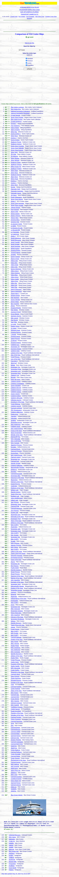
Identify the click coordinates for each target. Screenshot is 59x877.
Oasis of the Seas (16, 559)
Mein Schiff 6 (15, 539)
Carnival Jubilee (15, 731)
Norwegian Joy (15, 346)
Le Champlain (15, 232)
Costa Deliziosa (15, 404)
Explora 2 (13, 181)
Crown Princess (15, 660)
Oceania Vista (15, 222)
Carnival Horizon (16, 735)
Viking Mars (14, 275)
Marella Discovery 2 (17, 654)
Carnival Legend (16, 457)
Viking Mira (14, 263)
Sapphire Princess (16, 445)
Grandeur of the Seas (17, 715)
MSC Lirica (14, 774)
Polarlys (11, 870)
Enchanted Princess (17, 557)
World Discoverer (16, 240)
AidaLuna (13, 787)
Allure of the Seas (16, 521)
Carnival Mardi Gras (17, 744)
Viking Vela (14, 267)
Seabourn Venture (16, 144)
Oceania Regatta (16, 308)
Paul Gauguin (15, 209)
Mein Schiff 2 (15, 631)
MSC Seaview (15, 701)
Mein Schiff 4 (15, 525)
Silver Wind (14, 185)
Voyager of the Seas (17, 682)
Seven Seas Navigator (17, 203)
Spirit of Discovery (16, 289)
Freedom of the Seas (17, 713)
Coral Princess (15, 357)
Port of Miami (22, 16)
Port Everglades (30, 16)
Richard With (12, 861)
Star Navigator (15, 297)
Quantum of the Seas (17, 664)
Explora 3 (13, 138)
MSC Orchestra (15, 652)
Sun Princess (15, 510)
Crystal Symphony (16, 121)
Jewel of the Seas (16, 494)
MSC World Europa (16, 455)
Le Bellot (13, 226)
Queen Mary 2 (15, 293)
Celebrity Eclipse (16, 396)
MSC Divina (14, 547)
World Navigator (15, 246)
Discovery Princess (16, 555)
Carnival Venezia (16, 785)
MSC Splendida (15, 439)
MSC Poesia (14, 641)
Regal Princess (15, 572)
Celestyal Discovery (15, 835)
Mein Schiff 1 (15, 635)
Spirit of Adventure (16, 291)
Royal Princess (15, 574)
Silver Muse (14, 177)
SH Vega (13, 154)
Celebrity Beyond (16, 387)
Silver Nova (14, 136)
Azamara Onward (16, 349)
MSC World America (17, 428)
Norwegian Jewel (16, 504)
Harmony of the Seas (17, 482)
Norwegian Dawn (16, 531)
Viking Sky (14, 283)
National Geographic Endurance (20, 111)
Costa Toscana (15, 758)
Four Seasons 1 (15, 125)
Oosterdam (14, 527)
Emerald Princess (16, 680)
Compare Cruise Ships (51, 16)
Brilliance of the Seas (17, 523)
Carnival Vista (15, 738)
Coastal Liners (14, 16)
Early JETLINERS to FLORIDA (29, 12)
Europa (13, 187)
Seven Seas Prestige (17, 117)
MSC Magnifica (15, 580)
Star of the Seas (15, 355)
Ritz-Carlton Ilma (16, 109)
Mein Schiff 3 (15, 533)
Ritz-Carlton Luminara (17, 107)
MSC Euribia (14, 633)
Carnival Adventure (16, 508)
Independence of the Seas (18, 598)
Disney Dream (15, 258)
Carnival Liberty (15, 674)
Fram (12, 684)
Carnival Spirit (15, 461)
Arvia (12, 723)
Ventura (13, 621)
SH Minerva (14, 156)
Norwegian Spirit (16, 584)
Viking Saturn (15, 271)
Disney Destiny (15, 213)
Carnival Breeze (15, 729)
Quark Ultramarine (16, 197)
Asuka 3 (13, 201)
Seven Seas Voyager (17, 205)
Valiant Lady (14, 500)
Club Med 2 (14, 361)
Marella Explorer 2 (16, 570)
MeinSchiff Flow (15, 437)
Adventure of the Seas (17, 478)
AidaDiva (13, 791)
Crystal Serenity (15, 115)
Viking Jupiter (15, 279)
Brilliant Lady (14, 490)
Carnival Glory (15, 697)
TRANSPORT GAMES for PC (29, 14)
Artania (13, 627)
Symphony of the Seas (17, 402)
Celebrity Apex (15, 344)
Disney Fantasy (15, 256)
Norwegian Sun (15, 459)
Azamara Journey (16, 316)
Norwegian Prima (16, 369)
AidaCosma (14, 768)
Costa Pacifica (15, 670)
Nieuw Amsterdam (16, 432)
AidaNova (14, 772)
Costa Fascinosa (16, 678)
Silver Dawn (14, 170)
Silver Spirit (14, 152)
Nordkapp (12, 865)
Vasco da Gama (15, 379)
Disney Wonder (15, 299)
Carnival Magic (15, 733)
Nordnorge (12, 859)
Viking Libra (14, 260)
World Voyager (15, 244)
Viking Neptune (15, 273)
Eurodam (13, 447)
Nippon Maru (14, 218)
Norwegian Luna (16, 371)
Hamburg (13, 592)
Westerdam (14, 480)
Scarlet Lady (14, 512)
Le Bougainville (15, 230)
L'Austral (13, 334)
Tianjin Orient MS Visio (17, 625)
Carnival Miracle (15, 449)
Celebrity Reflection (16, 465)
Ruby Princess (15, 676)
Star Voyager (15, 535)
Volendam (14, 418)
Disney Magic (15, 301)
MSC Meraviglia (15, 668)
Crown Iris (12, 841)
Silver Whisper (15, 160)
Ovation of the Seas (17, 639)
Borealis (13, 377)
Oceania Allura (15, 220)
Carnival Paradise (16, 717)
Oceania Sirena (15, 336)
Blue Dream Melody (17, 795)
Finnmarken (12, 863)
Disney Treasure (16, 215)
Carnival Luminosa (16, 408)
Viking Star (14, 287)
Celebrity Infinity (15, 426)
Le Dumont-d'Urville (17, 228)
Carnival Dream (15, 727)
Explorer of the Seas (17, 588)
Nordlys (11, 855)
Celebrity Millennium (17, 412)
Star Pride (14, 322)
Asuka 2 (13, 236)
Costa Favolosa (15, 688)
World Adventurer (16, 238)
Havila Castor (15, 662)
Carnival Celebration (17, 742)
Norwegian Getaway (17, 611)
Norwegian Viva (15, 367)
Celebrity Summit (16, 406)
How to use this (29, 43)
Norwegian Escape (16, 590)
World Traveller (15, 242)
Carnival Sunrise (16, 762)
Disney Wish (14, 211)
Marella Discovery (16, 623)
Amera (13, 306)
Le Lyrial (13, 324)
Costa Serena (15, 699)
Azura (12, 604)
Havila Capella (15, 666)
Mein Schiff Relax (16, 441)
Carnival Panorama (16, 721)
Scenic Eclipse (15, 140)
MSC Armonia (15, 766)
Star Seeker (14, 310)
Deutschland (14, 453)
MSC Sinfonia (15, 764)
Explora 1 (13, 183)
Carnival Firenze (16, 783)
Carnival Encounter (16, 473)
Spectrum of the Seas (17, 576)
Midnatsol (12, 853)
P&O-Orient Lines (39, 16)
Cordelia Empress (16, 778)
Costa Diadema (15, 750)
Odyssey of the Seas (17, 617)
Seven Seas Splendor (17, 148)
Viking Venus (15, 277)
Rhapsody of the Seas (17, 672)
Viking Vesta (14, 265)
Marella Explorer (16, 492)
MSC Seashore (15, 615)
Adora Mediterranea (17, 498)
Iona (12, 725)
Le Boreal (14, 340)
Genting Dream (15, 295)
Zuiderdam (14, 486)
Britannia (13, 594)
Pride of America (16, 719)
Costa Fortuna (15, 629)
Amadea (13, 254)
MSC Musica (14, 693)
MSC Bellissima (15, 649)
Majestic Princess (16, 545)
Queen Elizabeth (16, 385)
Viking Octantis (15, 129)
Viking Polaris (15, 127)
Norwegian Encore (16, 422)
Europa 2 (13, 123)
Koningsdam (14, 600)
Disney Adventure (16, 269)
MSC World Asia (16, 424)
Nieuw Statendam (16, 613)
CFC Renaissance (16, 410)
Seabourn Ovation (16, 168)
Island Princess (15, 338)
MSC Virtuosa (15, 643)
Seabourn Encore (16, 174)
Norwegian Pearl (16, 518)
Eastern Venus (15, 326)
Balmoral (11, 849)
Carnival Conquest (16, 703)
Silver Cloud (14, 179)
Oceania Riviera (15, 250)
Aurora (13, 562)
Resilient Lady (15, 496)
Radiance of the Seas (17, 488)
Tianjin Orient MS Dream (18, 553)
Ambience (14, 469)
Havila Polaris (15, 645)
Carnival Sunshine (16, 776)
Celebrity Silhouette (16, 398)
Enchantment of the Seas (18, 760)
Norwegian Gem (15, 514)
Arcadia (13, 541)
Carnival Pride (15, 506)
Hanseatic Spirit (15, 189)
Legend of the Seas (16, 353)
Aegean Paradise (16, 740)
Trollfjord (11, 857)
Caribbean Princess (16, 707)
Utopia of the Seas (16, 430)
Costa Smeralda (15, 754)
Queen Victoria (15, 394)
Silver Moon (14, 173)
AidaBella (13, 789)
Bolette (13, 365)
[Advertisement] (29, 26)
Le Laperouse (15, 234)
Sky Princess (15, 566)
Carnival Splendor (16, 637)
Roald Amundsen (16, 711)
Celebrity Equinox (16, 390)
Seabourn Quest (16, 162)
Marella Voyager (15, 463)
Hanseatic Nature (16, 193)
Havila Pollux (15, 658)
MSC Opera (12, 837)
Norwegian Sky (15, 564)
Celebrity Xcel (15, 375)
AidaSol (11, 845)
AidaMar (11, 843)
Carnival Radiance (16, 752)
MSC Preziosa (15, 543)
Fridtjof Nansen (15, 709)
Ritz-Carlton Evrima (16, 119)
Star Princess (15, 502)
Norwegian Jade (15, 529)
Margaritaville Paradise (17, 467)
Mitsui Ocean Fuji (16, 166)
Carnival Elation (15, 756)
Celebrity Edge (15, 351)
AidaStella (12, 839)
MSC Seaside (15, 705)
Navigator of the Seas (17, 582)
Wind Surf (14, 363)
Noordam (13, 471)
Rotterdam (14, 596)
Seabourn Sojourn (16, 164)
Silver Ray (14, 132)
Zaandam (13, 416)
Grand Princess (15, 484)
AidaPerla (14, 746)
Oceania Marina (15, 252)
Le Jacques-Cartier (16, 224)
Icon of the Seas (15, 359)
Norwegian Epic (15, 607)
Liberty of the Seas (16, 551)
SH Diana (14, 195)
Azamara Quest (15, 330)
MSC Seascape (15, 609)
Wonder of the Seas (17, 435)
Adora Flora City (15, 770)
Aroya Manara (15, 314)
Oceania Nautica (16, 332)
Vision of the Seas (16, 690)
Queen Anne (14, 414)
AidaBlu (11, 847)
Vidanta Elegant (15, 207)
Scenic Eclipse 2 (16, 134)
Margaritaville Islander (17, 586)
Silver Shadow (15, 158)
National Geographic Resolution (20, 113)
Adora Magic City (16, 781)
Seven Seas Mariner (17, 199)
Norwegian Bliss (15, 476)
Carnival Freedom (16, 686)
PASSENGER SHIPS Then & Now (29, 9)
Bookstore (29, 18)
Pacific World (15, 568)
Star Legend (14, 318)
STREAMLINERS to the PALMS (29, 7)
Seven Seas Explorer (17, 150)
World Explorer (15, 248)
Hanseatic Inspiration (17, 191)
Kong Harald (12, 868)
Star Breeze (14, 320)
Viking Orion (14, 281)
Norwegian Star (15, 537)
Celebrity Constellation (17, 383)
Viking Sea (14, 285)
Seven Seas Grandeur (17, 146)
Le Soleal (13, 328)
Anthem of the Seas (17, 656)
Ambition (13, 420)
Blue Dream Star (14, 851)
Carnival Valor (15, 695)
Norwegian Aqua (16, 373)
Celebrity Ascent (15, 381)
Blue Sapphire (15, 304)
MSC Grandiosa (15, 647)
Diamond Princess (16, 451)
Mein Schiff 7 (15, 602)
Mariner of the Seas (16, 578)
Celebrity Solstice (16, 392)
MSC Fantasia (15, 443)
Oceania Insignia (16, 342)
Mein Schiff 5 (15, 549)
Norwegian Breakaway (17, 619)
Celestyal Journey (16, 400)
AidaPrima (14, 748)
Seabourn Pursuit (16, 142)
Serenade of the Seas (17, 516)
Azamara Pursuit (16, 312)
